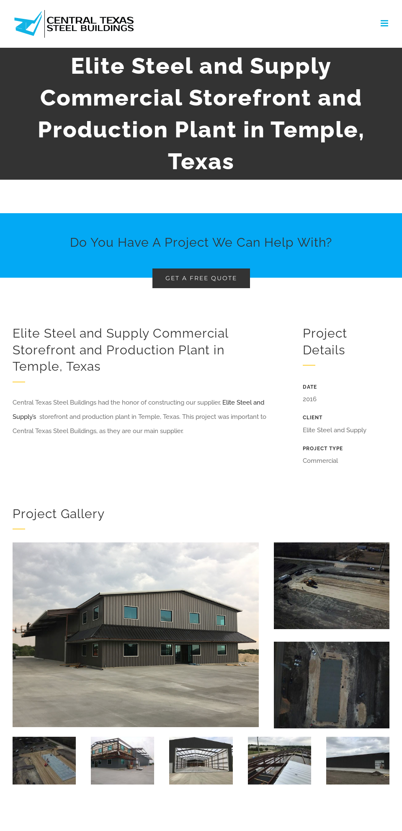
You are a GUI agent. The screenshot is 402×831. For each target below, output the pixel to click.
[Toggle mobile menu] (385, 23)
